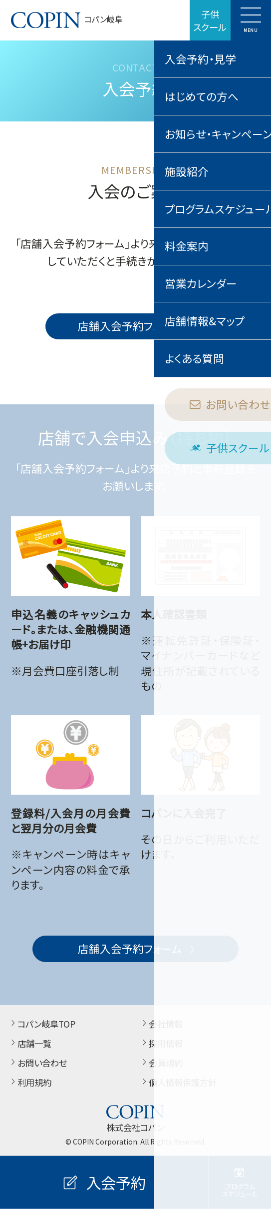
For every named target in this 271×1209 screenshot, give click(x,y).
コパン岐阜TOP (41, 1024)
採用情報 (161, 1043)
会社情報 (161, 1024)
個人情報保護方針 (178, 1082)
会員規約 (161, 1063)
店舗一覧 (29, 1043)
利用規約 (29, 1082)
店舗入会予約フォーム (137, 325)
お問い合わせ (37, 1063)
